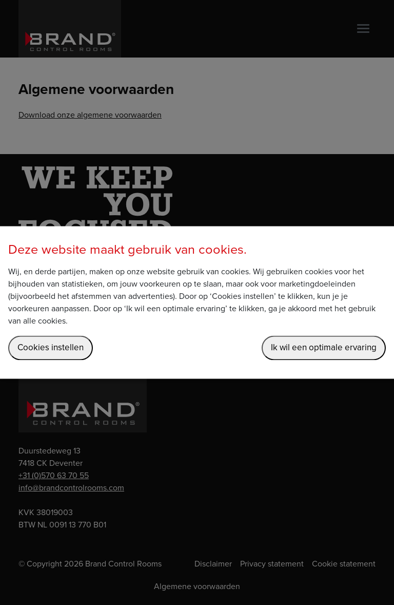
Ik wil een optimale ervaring (324, 348)
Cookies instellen (50, 348)
